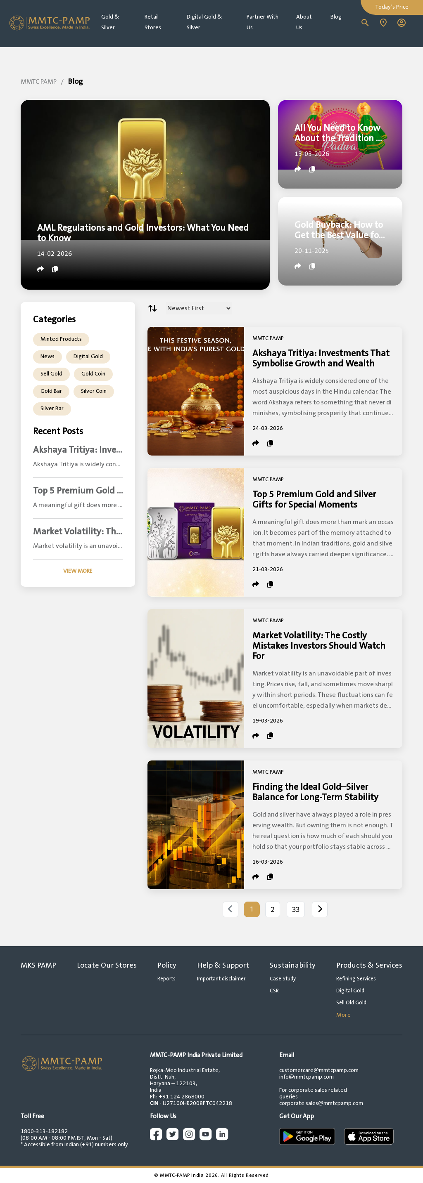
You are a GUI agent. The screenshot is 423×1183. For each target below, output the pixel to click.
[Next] (320, 909)
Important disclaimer (221, 979)
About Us (304, 22)
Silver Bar (52, 408)
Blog (336, 17)
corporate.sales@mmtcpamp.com (321, 1103)
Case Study (283, 979)
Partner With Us (262, 22)
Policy (166, 965)
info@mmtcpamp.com (306, 1077)
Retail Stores (153, 22)
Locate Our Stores (107, 965)
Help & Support (223, 965)
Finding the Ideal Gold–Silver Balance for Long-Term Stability (315, 792)
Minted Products (61, 339)
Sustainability (293, 965)
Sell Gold (51, 374)
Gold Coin (93, 374)
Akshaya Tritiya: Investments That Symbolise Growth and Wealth (321, 358)
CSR (274, 991)
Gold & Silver (110, 22)
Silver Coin (94, 391)
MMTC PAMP (39, 81)
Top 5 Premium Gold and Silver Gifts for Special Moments (314, 499)
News (47, 356)
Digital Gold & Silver (204, 22)
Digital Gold (88, 356)
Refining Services (356, 979)
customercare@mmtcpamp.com (319, 1070)
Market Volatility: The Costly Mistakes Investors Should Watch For (318, 645)
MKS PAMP (38, 965)
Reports (166, 979)
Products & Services (369, 965)
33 (295, 909)
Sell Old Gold (351, 1003)
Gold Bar (51, 391)
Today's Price (392, 7)
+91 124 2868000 (181, 1096)
